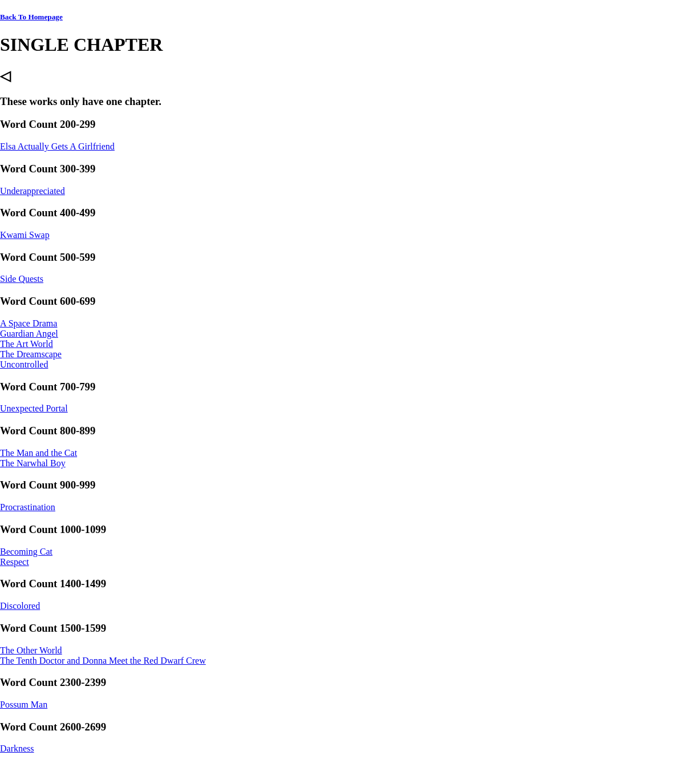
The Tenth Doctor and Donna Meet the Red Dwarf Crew (103, 660)
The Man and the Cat (38, 453)
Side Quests (21, 279)
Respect (14, 562)
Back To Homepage (31, 17)
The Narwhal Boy (33, 463)
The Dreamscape (31, 354)
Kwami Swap (25, 235)
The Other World (31, 650)
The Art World (26, 344)
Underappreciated (32, 191)
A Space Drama (28, 323)
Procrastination (27, 507)
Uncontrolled (24, 364)
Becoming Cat (26, 551)
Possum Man (23, 704)
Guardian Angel (29, 333)
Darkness (17, 748)
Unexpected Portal (34, 408)
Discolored (20, 606)
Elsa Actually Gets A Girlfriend (57, 146)
